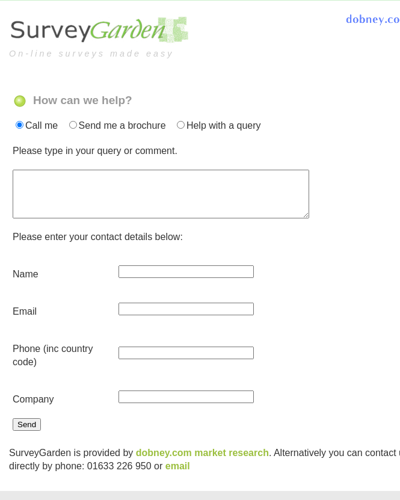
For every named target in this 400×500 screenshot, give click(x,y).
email (177, 462)
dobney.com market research (202, 448)
